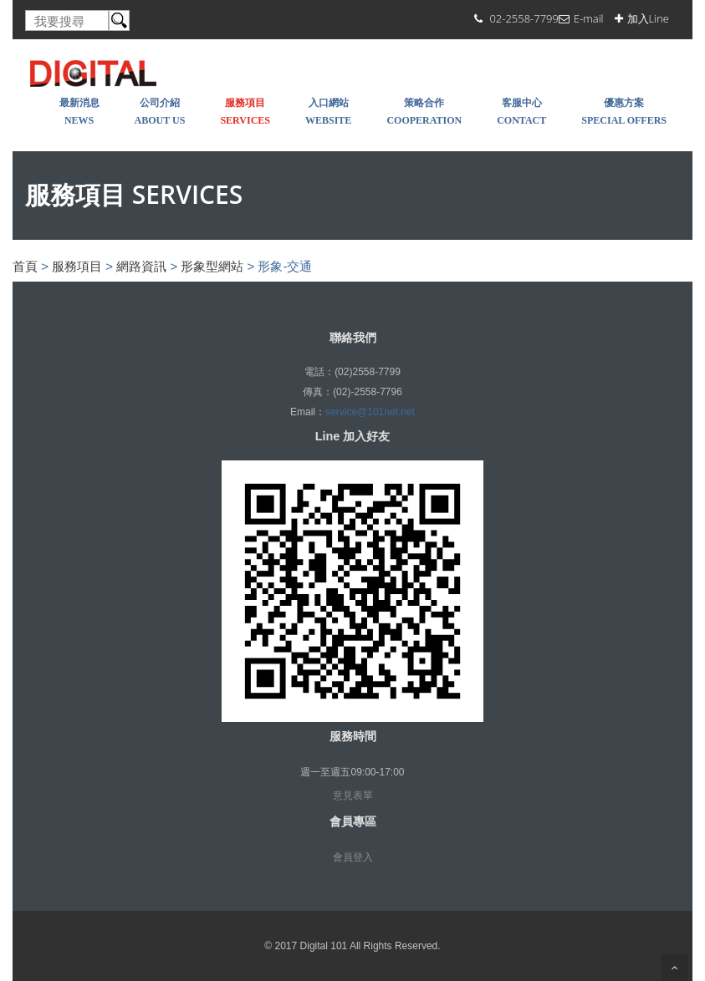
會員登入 (353, 857)
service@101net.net (370, 412)
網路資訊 (141, 266)
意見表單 (353, 795)
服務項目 (77, 266)
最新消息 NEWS (79, 111)
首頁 (25, 266)
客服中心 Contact (521, 111)
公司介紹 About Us (160, 111)
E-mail (589, 18)
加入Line (648, 18)
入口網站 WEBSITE (328, 111)
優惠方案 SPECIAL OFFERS (624, 111)
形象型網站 (212, 266)
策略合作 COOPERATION (424, 111)
